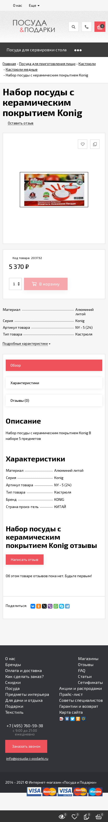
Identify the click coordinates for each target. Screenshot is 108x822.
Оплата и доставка (23, 670)
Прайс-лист (71, 694)
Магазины (88, 658)
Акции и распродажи (80, 688)
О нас (10, 658)
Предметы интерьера (27, 694)
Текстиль (14, 712)
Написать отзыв (24, 559)
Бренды (13, 664)
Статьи (85, 676)
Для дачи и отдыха (24, 700)
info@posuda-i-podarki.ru (27, 758)
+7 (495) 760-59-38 (25, 725)
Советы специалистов (81, 700)
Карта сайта (71, 712)
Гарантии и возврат (78, 706)
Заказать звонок (26, 746)
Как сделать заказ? (24, 676)
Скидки (13, 682)
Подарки (14, 706)
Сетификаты (90, 682)
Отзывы (85, 664)
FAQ (81, 670)
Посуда (12, 688)
